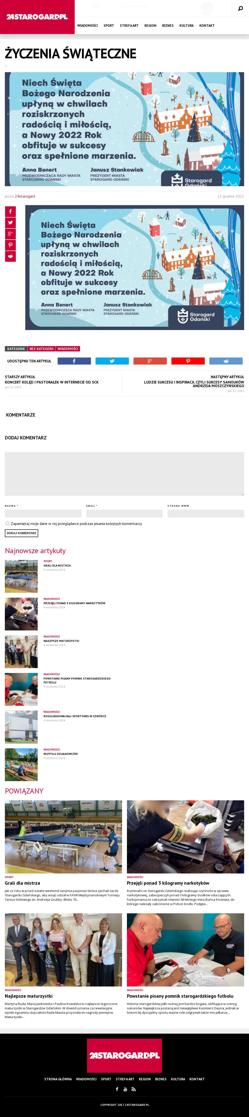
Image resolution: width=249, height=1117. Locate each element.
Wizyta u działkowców (61, 754)
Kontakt (207, 25)
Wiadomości (87, 25)
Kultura (186, 25)
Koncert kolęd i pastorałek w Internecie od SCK (52, 382)
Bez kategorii (41, 349)
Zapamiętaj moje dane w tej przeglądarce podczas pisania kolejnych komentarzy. (76, 523)
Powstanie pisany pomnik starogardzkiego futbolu (180, 996)
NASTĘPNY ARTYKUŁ (227, 377)
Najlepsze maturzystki (61, 641)
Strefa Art (129, 25)
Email (90, 505)
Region (150, 25)
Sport (96, 6)
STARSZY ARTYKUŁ (20, 377)
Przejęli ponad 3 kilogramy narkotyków (74, 603)
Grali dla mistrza (133, 6)
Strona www (178, 505)
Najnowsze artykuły (35, 550)
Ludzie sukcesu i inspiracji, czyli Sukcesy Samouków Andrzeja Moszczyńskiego (194, 384)
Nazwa (10, 505)
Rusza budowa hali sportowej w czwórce (75, 716)
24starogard (25, 196)
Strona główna (58, 1079)
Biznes (168, 25)
